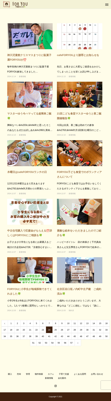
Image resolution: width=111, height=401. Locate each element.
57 (71, 343)
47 (87, 336)
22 (36, 330)
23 (43, 330)
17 (5, 330)
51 (33, 343)
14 (94, 323)
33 (106, 330)
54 (52, 343)
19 (17, 330)
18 (11, 330)
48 (94, 336)
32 (100, 330)
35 (11, 336)
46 (81, 336)
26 (62, 330)
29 (81, 330)
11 (75, 323)
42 (55, 336)
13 (87, 323)
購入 (10, 374)
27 (68, 330)
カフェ (51, 374)
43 (62, 336)
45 (75, 336)
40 (43, 336)
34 (5, 336)
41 (49, 336)
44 (68, 336)
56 (65, 343)
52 (40, 343)
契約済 (71, 310)
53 (46, 343)
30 (87, 330)
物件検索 (39, 374)
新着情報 (22, 76)
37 (24, 336)
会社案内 (62, 378)
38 (30, 336)
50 (106, 336)
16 (106, 323)
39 (36, 336)
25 (55, 330)
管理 (28, 374)
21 (30, 330)
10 (68, 323)
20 (24, 330)
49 (100, 336)
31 (94, 330)
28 (75, 330)
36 (17, 336)
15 (100, 323)
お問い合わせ (97, 374)
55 (59, 343)
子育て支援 (64, 374)
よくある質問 (80, 374)
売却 (19, 374)
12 (81, 323)
